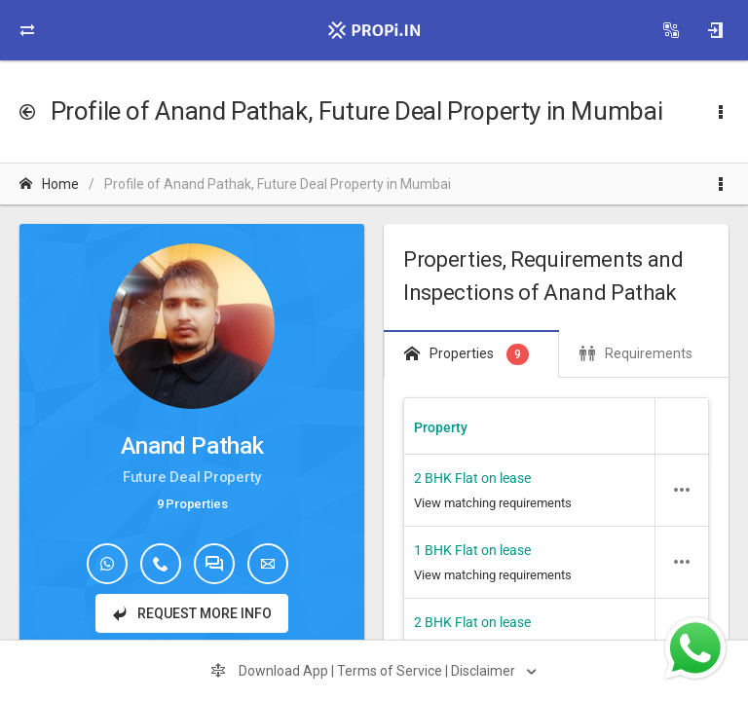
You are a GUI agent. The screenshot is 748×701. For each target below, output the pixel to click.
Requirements (636, 353)
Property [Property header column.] (441, 427)
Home (49, 184)
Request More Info (192, 613)
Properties (466, 354)
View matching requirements (493, 503)
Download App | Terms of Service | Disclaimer (364, 671)
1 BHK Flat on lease (472, 550)
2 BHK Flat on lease (472, 478)
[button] (681, 489)
